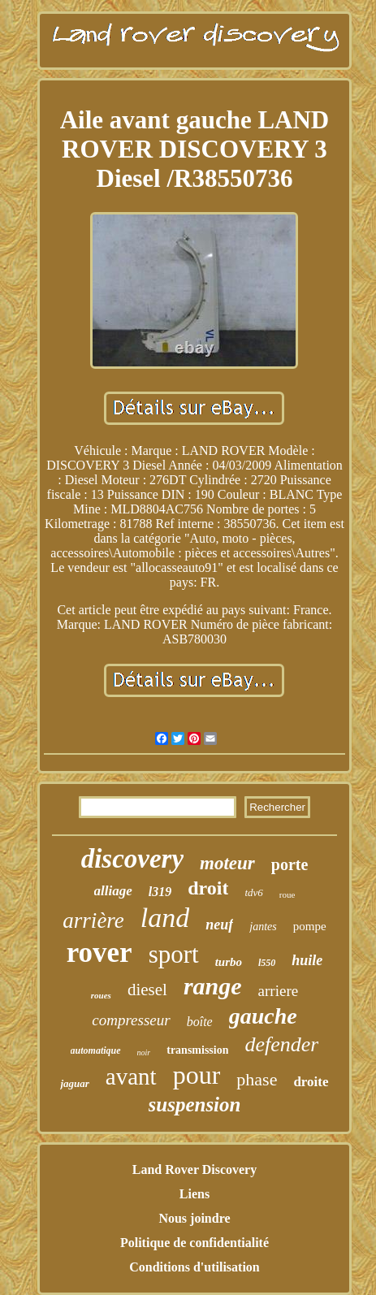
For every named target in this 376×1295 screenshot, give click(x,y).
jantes (262, 926)
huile (307, 960)
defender (281, 1044)
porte (290, 864)
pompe (309, 926)
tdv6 (253, 892)
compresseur (131, 1020)
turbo (228, 961)
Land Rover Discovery (194, 1169)
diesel (147, 989)
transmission (197, 1050)
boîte (200, 1022)
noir (144, 1052)
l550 (266, 962)
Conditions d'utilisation (194, 1267)
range (213, 985)
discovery (132, 858)
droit (208, 888)
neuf (219, 924)
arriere (278, 990)
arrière (93, 920)
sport (174, 954)
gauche (263, 1016)
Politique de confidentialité (194, 1243)
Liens (194, 1194)
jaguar (74, 1083)
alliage (113, 891)
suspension (195, 1104)
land (164, 918)
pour (197, 1074)
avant (131, 1076)
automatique (96, 1050)
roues (101, 995)
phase (256, 1079)
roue (287, 894)
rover (99, 952)
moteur (227, 863)
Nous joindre (194, 1218)
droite (310, 1081)
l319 (160, 892)
